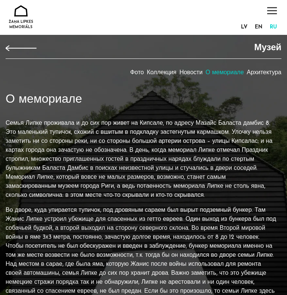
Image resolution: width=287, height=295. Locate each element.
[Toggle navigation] (272, 11)
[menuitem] (244, 27)
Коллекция (161, 73)
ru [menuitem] (273, 27)
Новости (191, 73)
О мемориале (225, 73)
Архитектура (264, 73)
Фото (137, 73)
